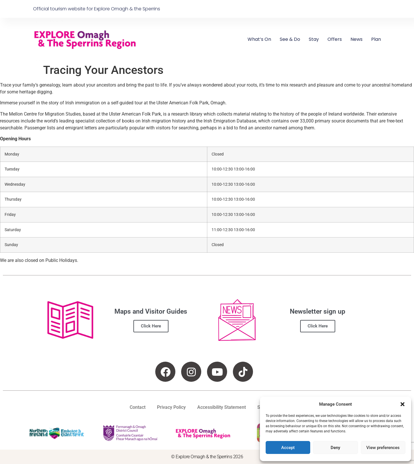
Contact (137, 407)
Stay (314, 39)
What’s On (259, 39)
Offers (334, 39)
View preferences (383, 447)
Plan (376, 39)
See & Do (290, 39)
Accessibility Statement (221, 407)
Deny (335, 447)
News (356, 39)
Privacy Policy (171, 407)
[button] (402, 404)
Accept (288, 447)
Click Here (151, 326)
